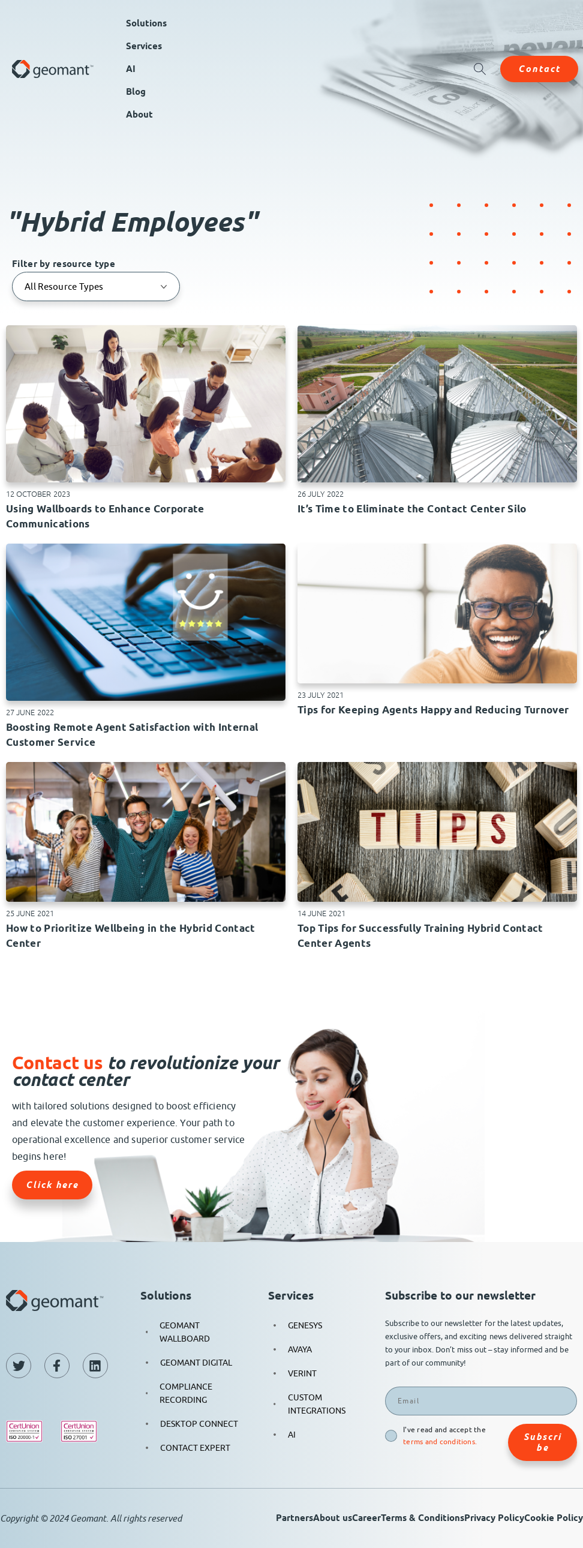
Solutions (146, 23)
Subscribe (542, 1442)
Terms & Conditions (422, 1518)
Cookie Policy (553, 1518)
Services (144, 46)
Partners (294, 1518)
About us (332, 1518)
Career (366, 1518)
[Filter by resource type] (96, 286)
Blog (136, 91)
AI (131, 69)
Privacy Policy (494, 1518)
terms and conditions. (440, 1441)
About (139, 114)
